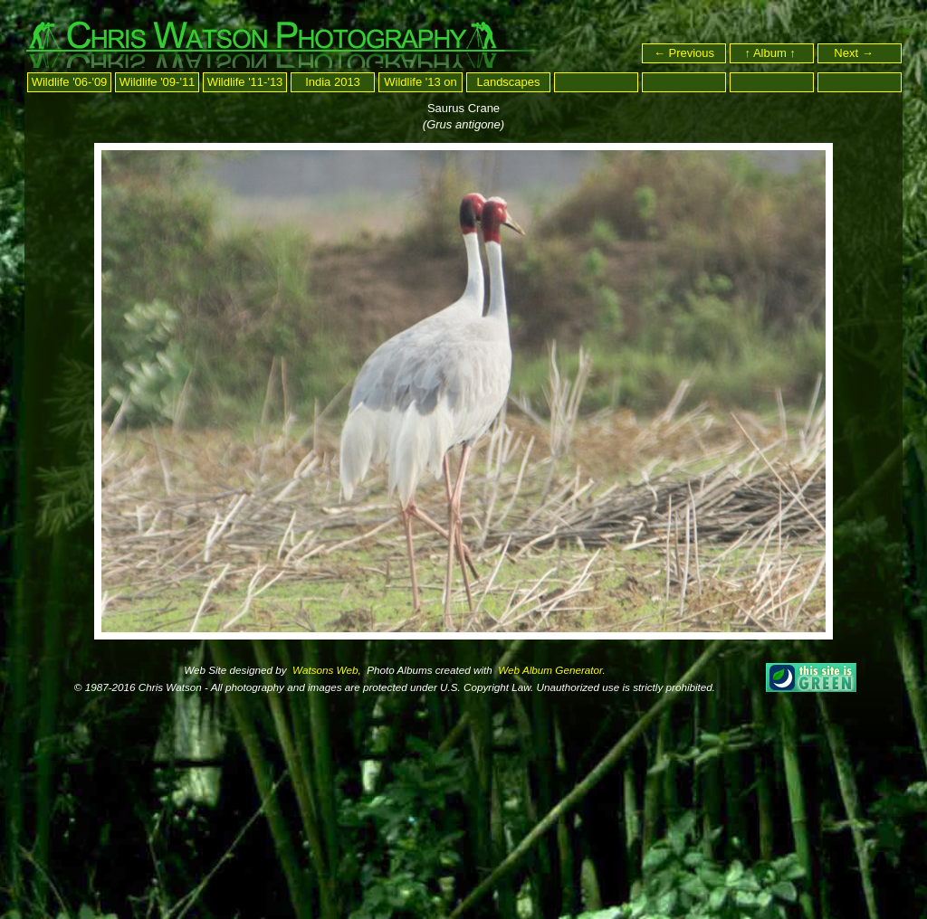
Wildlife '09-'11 (157, 82)
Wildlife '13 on (420, 82)
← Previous (684, 53)
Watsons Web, (325, 670)
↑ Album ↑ (772, 53)
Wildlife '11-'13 (245, 82)
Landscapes (508, 82)
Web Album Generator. (550, 670)
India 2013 (332, 82)
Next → (861, 53)
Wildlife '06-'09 (70, 82)
